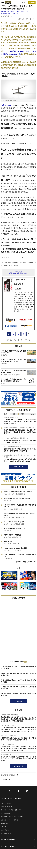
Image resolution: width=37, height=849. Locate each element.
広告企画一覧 (5, 780)
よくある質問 (4, 823)
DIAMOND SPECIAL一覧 (9, 775)
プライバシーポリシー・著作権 (9, 820)
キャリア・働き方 (5, 14)
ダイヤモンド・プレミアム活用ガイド (11, 810)
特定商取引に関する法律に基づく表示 (11, 816)
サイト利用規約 (5, 813)
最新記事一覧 (18, 766)
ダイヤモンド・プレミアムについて (10, 806)
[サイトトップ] (7, 2)
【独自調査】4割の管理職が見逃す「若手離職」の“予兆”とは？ (18, 694)
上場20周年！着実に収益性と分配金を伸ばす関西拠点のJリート (18, 667)
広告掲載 (3, 827)
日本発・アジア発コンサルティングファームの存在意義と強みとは (18, 688)
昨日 (14, 414)
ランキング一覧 (18, 467)
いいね (31, 414)
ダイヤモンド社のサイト (8, 839)
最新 (5, 414)
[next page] (28, 334)
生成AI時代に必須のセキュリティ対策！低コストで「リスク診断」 (18, 681)
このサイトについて (6, 803)
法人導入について (6, 833)
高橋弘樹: (15, 12)
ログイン (24, 2)
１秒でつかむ (15, 14)
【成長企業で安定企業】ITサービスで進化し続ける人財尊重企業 (18, 674)
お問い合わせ (5, 830)
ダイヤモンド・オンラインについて (11, 798)
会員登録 (32, 2)
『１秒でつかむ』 (6, 105)
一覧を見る (18, 701)
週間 (22, 414)
